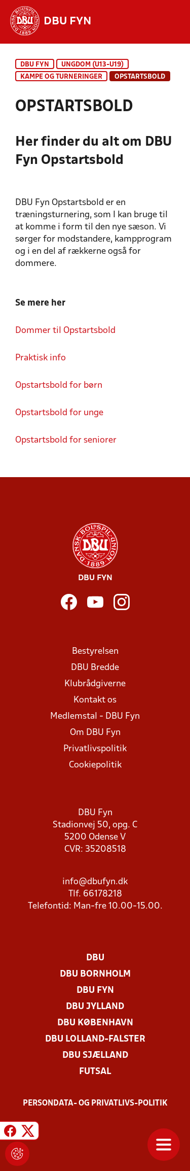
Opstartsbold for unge (59, 413)
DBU (95, 958)
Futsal (95, 1071)
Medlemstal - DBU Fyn (95, 716)
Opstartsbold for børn (58, 385)
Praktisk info (40, 358)
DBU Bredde (95, 667)
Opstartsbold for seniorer (66, 440)
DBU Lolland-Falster (95, 1039)
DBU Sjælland (95, 1055)
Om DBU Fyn (95, 732)
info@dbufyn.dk (95, 882)
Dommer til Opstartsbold (65, 330)
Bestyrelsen (95, 651)
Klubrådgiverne (95, 684)
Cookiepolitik (95, 765)
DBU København (95, 1023)
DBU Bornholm (95, 974)
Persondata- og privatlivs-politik (95, 1103)
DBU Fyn (34, 64)
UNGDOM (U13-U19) (92, 64)
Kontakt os (95, 700)
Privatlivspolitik (95, 749)
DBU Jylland (95, 1006)
